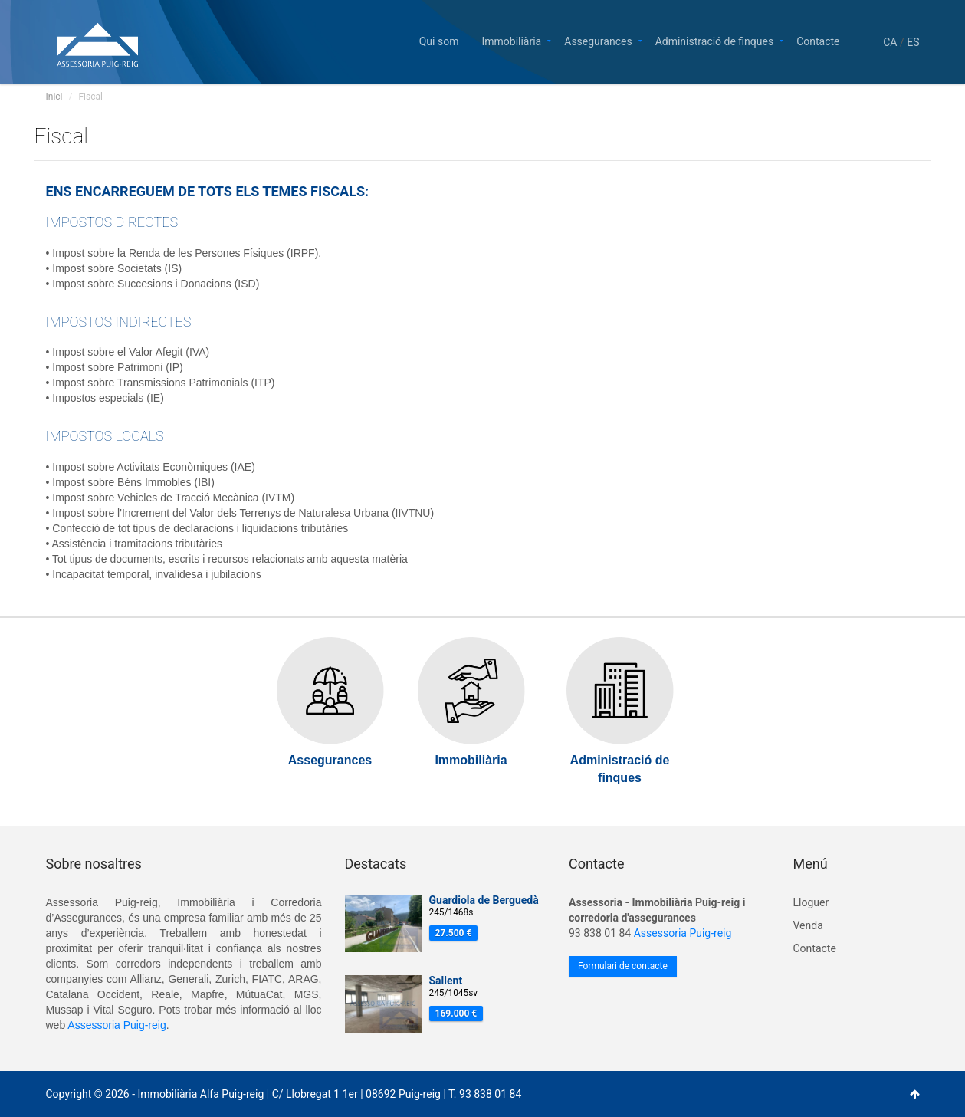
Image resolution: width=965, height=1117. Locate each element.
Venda (808, 925)
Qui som (439, 40)
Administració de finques (714, 40)
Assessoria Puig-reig (116, 1025)
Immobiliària (511, 40)
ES (913, 42)
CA (890, 42)
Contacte (817, 40)
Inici (54, 96)
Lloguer (811, 902)
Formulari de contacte (623, 966)
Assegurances (598, 40)
